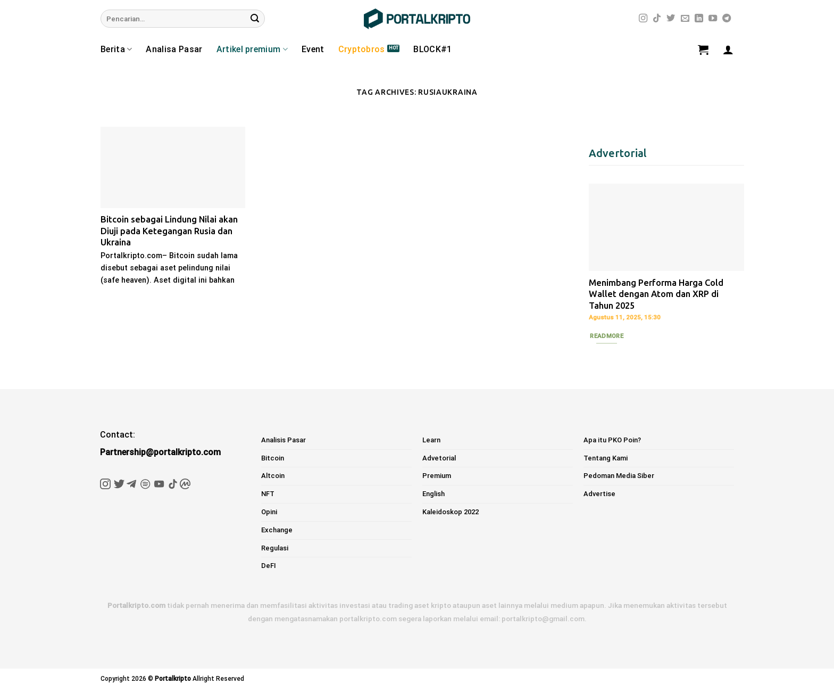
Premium (436, 476)
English (433, 494)
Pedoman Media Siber (618, 476)
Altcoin (273, 476)
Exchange (277, 530)
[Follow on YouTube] (712, 18)
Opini (269, 512)
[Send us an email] (685, 18)
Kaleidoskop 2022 (450, 512)
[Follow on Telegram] (726, 18)
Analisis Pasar (283, 440)
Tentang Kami (605, 458)
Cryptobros (361, 49)
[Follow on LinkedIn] (699, 18)
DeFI (268, 566)
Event (313, 49)
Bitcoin (272, 458)
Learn (431, 440)
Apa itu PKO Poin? (612, 440)
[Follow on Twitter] (670, 18)
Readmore (606, 336)
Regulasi (274, 548)
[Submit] (255, 19)
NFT (267, 494)
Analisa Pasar (174, 49)
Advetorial (439, 458)
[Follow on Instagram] (643, 18)
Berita (116, 49)
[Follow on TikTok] (657, 18)
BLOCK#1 (432, 49)
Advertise (599, 494)
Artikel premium (252, 49)
